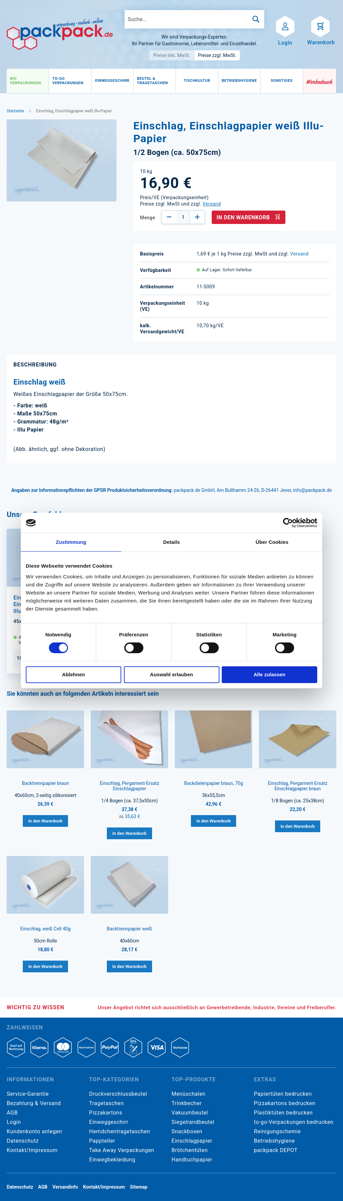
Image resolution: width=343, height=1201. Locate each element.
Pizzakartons (105, 1112)
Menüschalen (189, 1094)
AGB (12, 1112)
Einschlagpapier (192, 1141)
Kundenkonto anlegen (34, 1131)
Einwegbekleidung (112, 1159)
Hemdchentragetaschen (119, 1131)
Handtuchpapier (192, 1159)
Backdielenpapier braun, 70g (213, 783)
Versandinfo (65, 1187)
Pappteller (102, 1141)
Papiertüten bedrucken (283, 1094)
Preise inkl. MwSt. (172, 55)
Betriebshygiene (274, 1141)
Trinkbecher (187, 1103)
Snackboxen (187, 1131)
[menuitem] (28, 81)
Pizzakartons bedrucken (284, 1103)
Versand (212, 204)
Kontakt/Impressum (32, 1150)
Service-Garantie (28, 1094)
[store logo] (60, 34)
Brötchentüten (190, 1150)
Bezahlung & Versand (34, 1103)
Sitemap (138, 1187)
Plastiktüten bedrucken (283, 1112)
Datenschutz (23, 1141)
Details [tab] (171, 542)
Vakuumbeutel (190, 1112)
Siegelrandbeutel (193, 1122)
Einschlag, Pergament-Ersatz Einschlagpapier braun (298, 786)
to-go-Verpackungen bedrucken (293, 1122)
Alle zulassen (269, 674)
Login (14, 1122)
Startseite (15, 111)
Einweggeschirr (108, 1122)
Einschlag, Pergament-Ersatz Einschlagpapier (129, 786)
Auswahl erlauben (171, 674)
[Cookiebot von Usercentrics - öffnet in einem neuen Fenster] (288, 523)
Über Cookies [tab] (272, 542)
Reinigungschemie (277, 1131)
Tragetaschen (106, 1103)
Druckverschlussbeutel (118, 1094)
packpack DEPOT (275, 1150)
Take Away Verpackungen (121, 1150)
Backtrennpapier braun (45, 783)
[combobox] (194, 19)
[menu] (155, 81)
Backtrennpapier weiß (129, 928)
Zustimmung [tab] (71, 542)
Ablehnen (73, 674)
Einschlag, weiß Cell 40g (45, 928)
